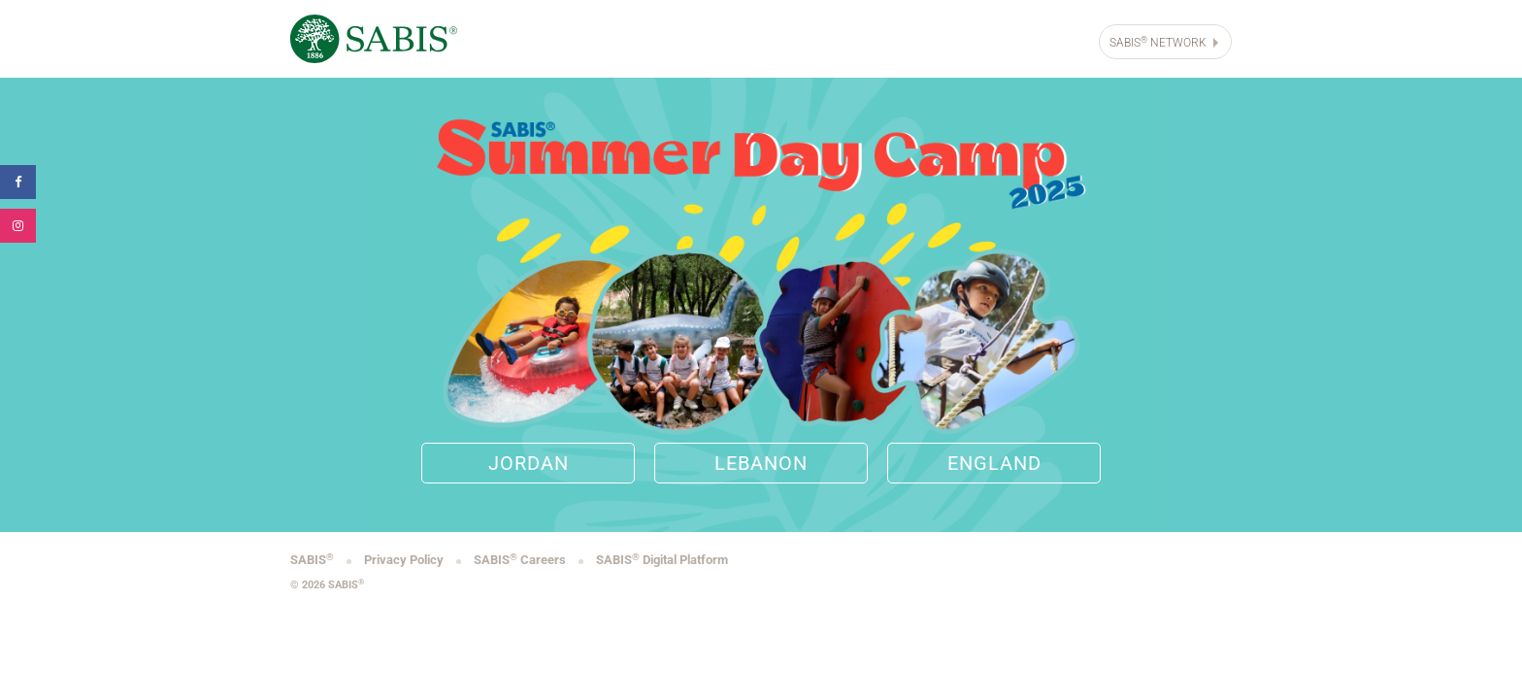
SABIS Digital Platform (662, 559)
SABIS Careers (521, 559)
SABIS (313, 559)
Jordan (528, 463)
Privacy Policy (405, 559)
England (994, 463)
